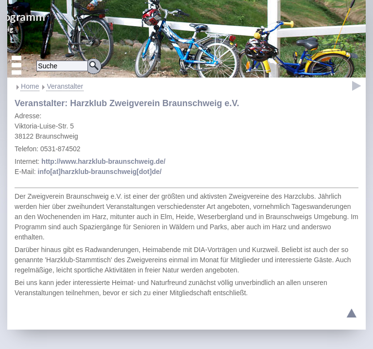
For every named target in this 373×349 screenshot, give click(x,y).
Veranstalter (65, 86)
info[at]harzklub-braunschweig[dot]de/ (100, 171)
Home (30, 86)
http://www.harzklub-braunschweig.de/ (103, 161)
